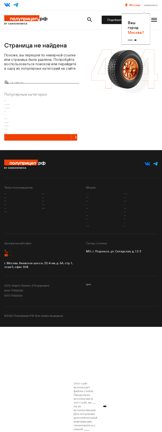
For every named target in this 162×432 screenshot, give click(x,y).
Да (136, 34)
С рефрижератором (20, 170)
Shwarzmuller (135, 270)
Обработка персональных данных (108, 396)
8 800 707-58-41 (18, 350)
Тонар (129, 323)
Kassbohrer (95, 300)
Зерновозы (13, 270)
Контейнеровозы (18, 293)
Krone (91, 315)
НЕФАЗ (130, 308)
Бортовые (12, 285)
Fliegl (90, 278)
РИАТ (128, 315)
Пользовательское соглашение (106, 391)
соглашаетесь (23, 417)
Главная (9, 39)
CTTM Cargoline (99, 262)
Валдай (130, 300)
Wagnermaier (135, 285)
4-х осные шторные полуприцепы (31, 124)
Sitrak (129, 278)
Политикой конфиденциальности (88, 421)
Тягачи (9, 140)
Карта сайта (94, 401)
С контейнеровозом (21, 178)
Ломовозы (51, 262)
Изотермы (13, 278)
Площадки (51, 270)
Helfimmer (94, 285)
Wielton (130, 293)
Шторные (12, 109)
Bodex (91, 255)
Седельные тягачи (19, 147)
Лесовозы (12, 132)
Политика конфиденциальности (106, 385)
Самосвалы (52, 255)
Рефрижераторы (56, 285)
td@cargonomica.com (22, 355)
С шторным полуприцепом (26, 155)
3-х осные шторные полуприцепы (31, 117)
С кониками (52, 278)
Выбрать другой (107, 34)
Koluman (93, 308)
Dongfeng (94, 270)
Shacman (131, 262)
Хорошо (138, 417)
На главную (32, 194)
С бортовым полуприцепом (27, 162)
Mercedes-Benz (99, 323)
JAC (89, 293)
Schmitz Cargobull (139, 255)
